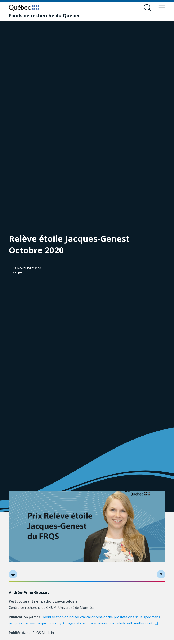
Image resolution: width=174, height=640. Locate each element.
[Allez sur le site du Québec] (24, 8)
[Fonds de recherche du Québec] (44, 15)
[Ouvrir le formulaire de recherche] (147, 8)
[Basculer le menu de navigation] (161, 8)
